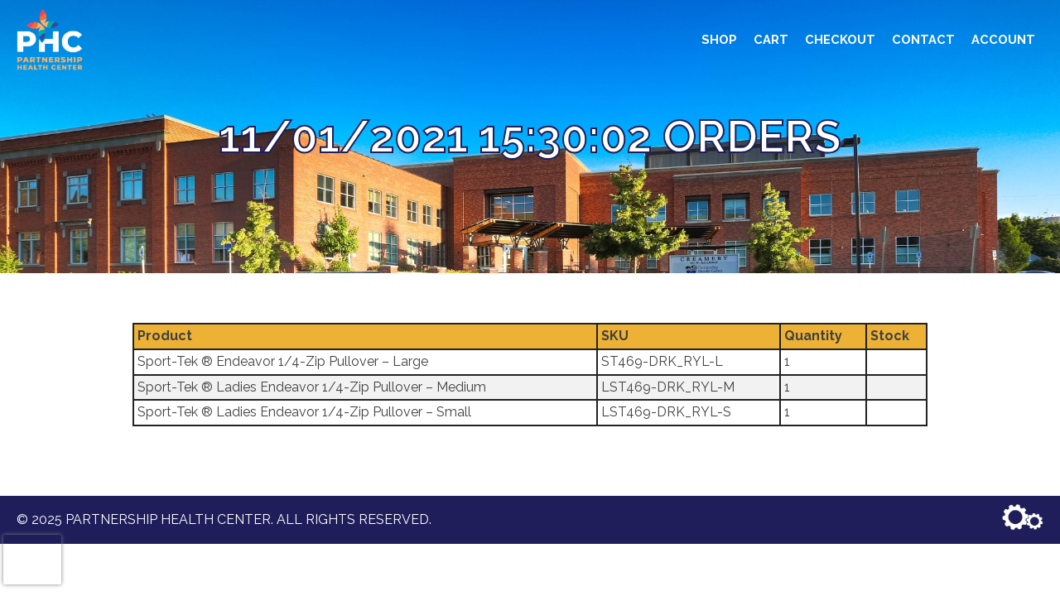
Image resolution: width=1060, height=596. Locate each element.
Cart (771, 39)
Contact (923, 39)
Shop (719, 39)
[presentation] (32, 559)
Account (1003, 39)
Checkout (840, 39)
